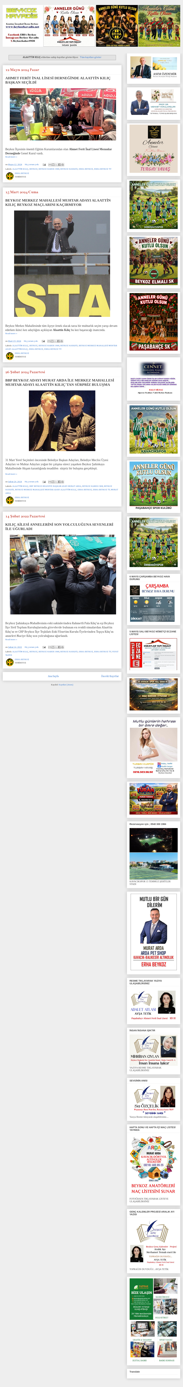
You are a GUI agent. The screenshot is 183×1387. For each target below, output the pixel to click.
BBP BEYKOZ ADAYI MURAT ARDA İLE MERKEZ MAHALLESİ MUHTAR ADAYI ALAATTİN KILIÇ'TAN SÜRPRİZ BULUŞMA (59, 382)
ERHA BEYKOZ (86, 169)
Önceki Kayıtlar (110, 676)
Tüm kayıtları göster (90, 57)
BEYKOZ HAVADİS (69, 169)
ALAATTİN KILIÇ (20, 169)
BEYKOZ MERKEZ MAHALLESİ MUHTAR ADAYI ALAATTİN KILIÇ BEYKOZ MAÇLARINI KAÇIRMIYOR (58, 202)
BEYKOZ (33, 169)
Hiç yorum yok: (32, 164)
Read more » (11, 157)
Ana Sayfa (53, 676)
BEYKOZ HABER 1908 (49, 169)
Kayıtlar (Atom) (66, 685)
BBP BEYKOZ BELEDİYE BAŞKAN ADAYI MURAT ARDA (55, 486)
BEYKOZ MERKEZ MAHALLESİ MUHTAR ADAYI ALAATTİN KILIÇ (46, 490)
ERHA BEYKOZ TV (102, 169)
